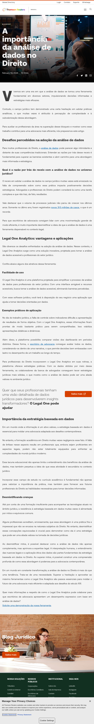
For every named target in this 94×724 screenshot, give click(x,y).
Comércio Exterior (14, 690)
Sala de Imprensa (54, 690)
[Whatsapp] (86, 2)
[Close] (90, 701)
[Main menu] (85, 9)
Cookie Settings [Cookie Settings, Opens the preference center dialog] (47, 720)
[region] (47, 710)
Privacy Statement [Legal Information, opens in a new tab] (24, 715)
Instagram (72, 690)
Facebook (72, 694)
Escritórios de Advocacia (33, 695)
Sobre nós (52, 686)
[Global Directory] (9, 2)
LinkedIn (72, 686)
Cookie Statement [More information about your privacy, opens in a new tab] (9, 715)
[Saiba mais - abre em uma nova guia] (78, 394)
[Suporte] (76, 2)
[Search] (90, 9)
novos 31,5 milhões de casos (65, 207)
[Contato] (67, 2)
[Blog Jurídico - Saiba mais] (11, 655)
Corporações (32, 686)
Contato (51, 694)
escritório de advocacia (42, 344)
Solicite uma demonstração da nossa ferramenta (26, 605)
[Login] (58, 2)
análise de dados (50, 148)
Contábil (10, 694)
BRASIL (34, 9)
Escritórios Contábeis (36, 690)
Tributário (11, 686)
